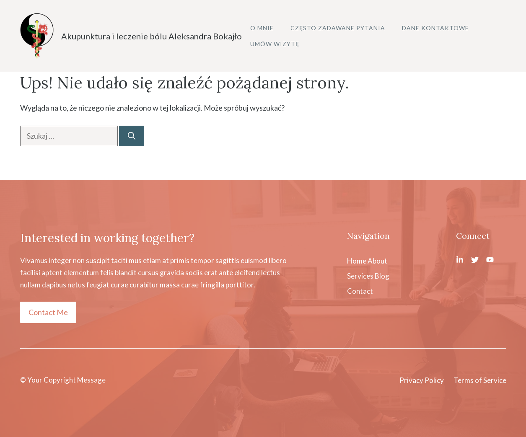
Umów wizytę (274, 43)
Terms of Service (479, 380)
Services (360, 276)
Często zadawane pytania (337, 27)
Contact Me (48, 312)
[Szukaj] (131, 136)
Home (356, 260)
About (377, 260)
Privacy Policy (421, 380)
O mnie (262, 27)
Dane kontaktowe (435, 27)
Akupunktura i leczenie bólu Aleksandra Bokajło (151, 36)
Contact (360, 291)
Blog (382, 276)
